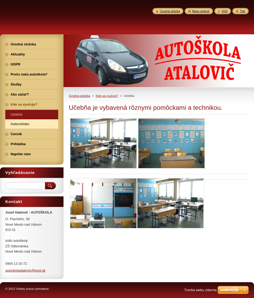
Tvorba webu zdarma (200, 290)
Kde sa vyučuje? (107, 95)
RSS (225, 11)
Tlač (242, 11)
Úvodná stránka (79, 95)
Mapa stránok (201, 11)
